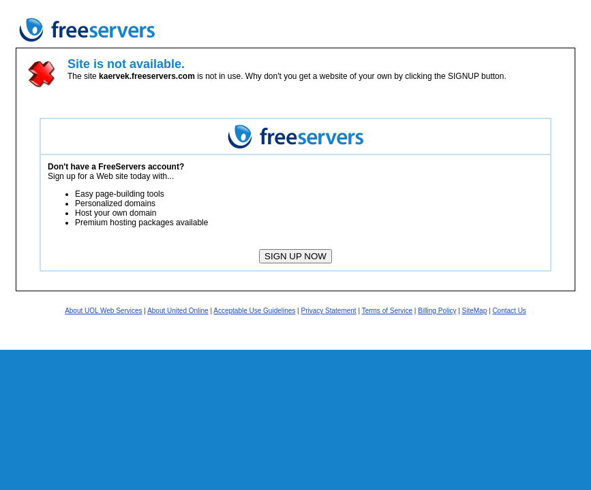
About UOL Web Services (103, 310)
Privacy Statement (328, 310)
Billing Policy (437, 310)
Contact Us (509, 310)
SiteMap (474, 310)
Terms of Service (387, 310)
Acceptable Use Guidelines (254, 310)
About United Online (178, 310)
